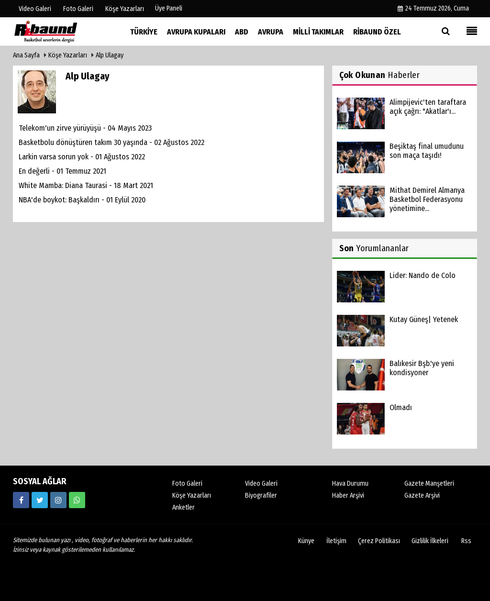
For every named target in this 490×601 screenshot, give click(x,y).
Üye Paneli (168, 8)
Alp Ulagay (109, 55)
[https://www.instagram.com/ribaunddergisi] (58, 500)
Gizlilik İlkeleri (430, 541)
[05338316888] (77, 500)
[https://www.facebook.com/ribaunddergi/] (21, 500)
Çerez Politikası (379, 541)
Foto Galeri (187, 483)
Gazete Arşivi (422, 495)
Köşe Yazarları (67, 55)
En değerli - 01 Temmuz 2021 (62, 171)
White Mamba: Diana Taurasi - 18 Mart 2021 (86, 185)
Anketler (183, 507)
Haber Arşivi (348, 495)
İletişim (336, 541)
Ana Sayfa (26, 55)
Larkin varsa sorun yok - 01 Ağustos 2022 (82, 156)
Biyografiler (261, 495)
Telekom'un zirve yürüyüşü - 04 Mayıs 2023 (85, 128)
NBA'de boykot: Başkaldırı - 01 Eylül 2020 (82, 199)
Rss (466, 541)
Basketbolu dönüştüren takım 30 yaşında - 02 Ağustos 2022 (111, 142)
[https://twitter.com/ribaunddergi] (40, 500)
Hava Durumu (350, 483)
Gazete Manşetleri (429, 483)
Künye (306, 541)
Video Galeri (261, 483)
